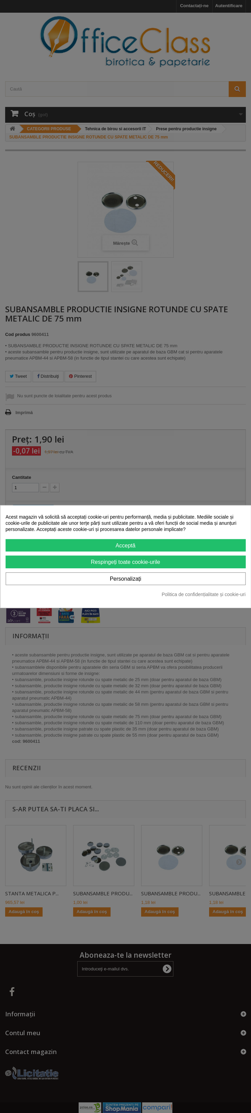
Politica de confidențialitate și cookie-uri (204, 594)
